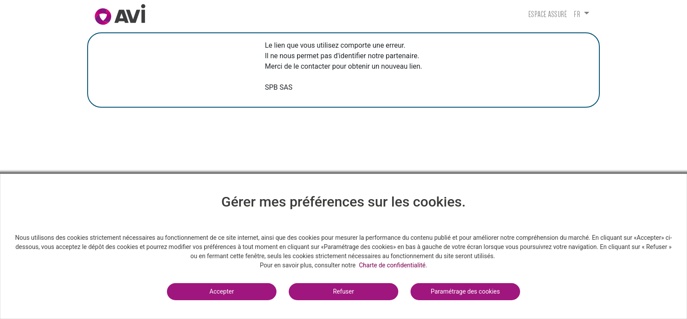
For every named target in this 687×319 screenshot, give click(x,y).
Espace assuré (547, 14)
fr (578, 14)
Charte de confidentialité (392, 265)
